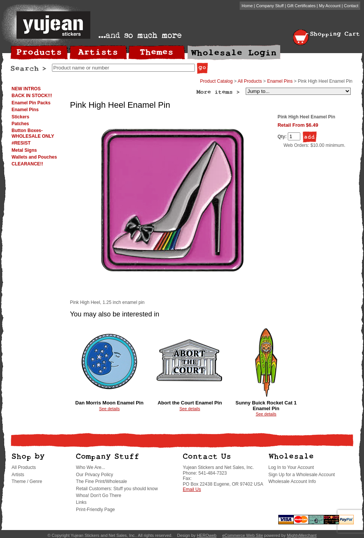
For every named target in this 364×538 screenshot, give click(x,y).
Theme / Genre (27, 481)
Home (247, 5)
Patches (20, 123)
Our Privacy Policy (94, 474)
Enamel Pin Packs (31, 102)
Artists (18, 474)
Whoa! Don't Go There (98, 495)
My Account (329, 5)
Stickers (21, 117)
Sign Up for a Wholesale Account (301, 474)
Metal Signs (24, 150)
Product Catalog (216, 81)
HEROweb (207, 535)
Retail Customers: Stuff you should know (117, 488)
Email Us (192, 489)
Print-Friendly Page (95, 509)
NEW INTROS (26, 88)
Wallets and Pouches (34, 157)
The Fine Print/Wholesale (101, 481)
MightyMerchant (302, 535)
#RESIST (21, 143)
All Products (250, 81)
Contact (351, 5)
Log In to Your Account (291, 467)
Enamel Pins (25, 109)
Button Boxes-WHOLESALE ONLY (33, 133)
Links (81, 502)
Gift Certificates (301, 5)
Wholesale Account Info (292, 481)
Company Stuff (270, 5)
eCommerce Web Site (242, 535)
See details (109, 408)
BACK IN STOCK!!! (32, 95)
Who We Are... (90, 467)
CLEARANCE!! (27, 164)
